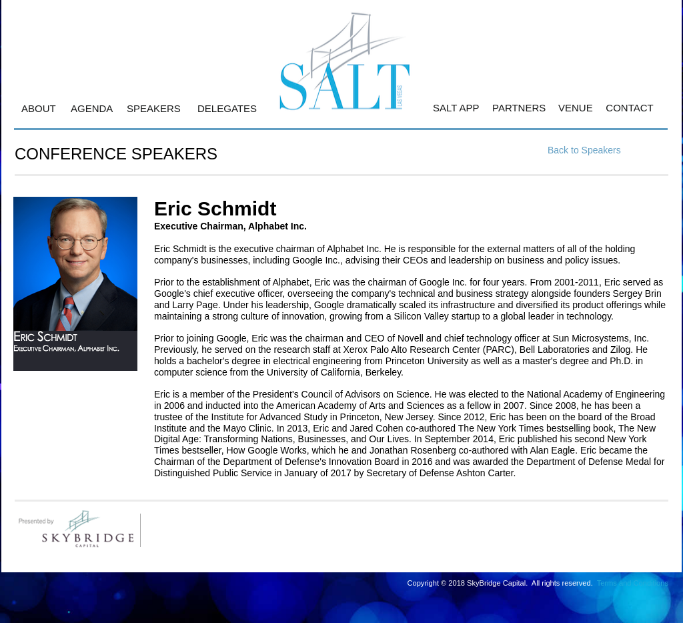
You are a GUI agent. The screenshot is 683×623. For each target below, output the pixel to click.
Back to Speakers (584, 150)
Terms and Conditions (632, 583)
